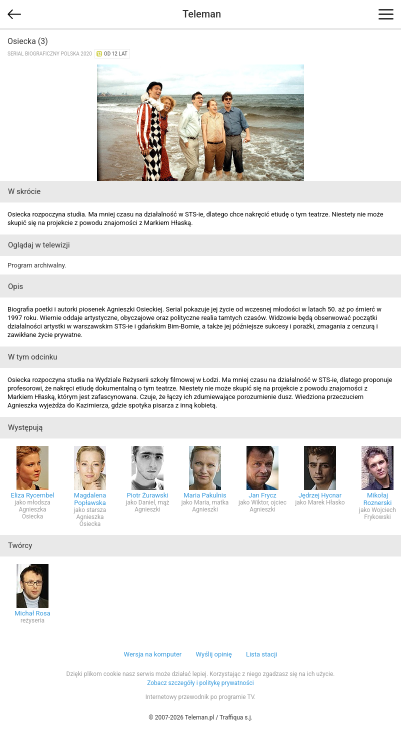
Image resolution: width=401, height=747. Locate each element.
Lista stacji (262, 654)
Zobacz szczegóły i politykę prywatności (200, 683)
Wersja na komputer (153, 654)
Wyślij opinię (214, 654)
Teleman (201, 14)
